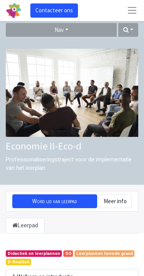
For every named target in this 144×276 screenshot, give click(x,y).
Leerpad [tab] (25, 225)
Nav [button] (59, 29)
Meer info (115, 201)
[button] (128, 30)
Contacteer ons (54, 10)
